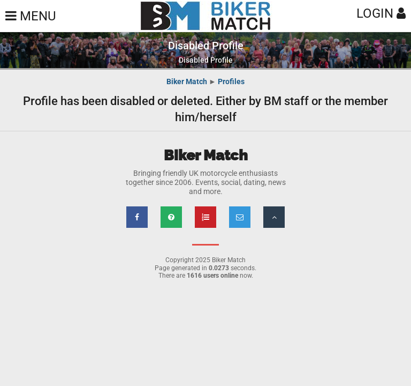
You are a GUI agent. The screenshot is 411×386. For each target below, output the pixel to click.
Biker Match (186, 81)
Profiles (231, 81)
